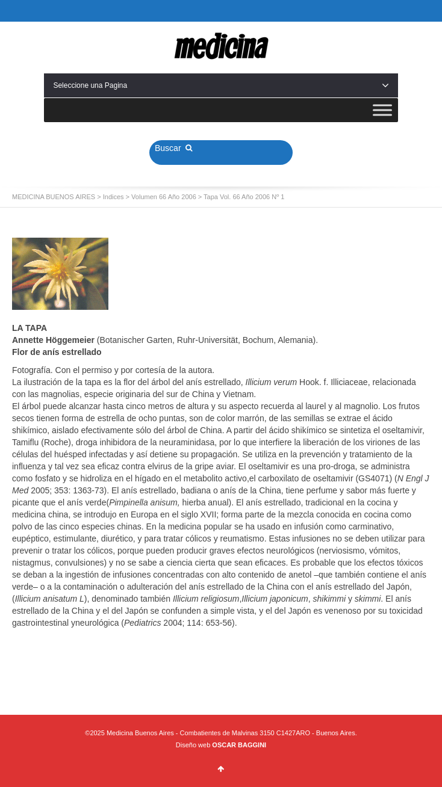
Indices (113, 196)
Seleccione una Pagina (220, 85)
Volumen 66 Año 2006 (163, 196)
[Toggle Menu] (382, 110)
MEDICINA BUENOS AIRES (53, 196)
